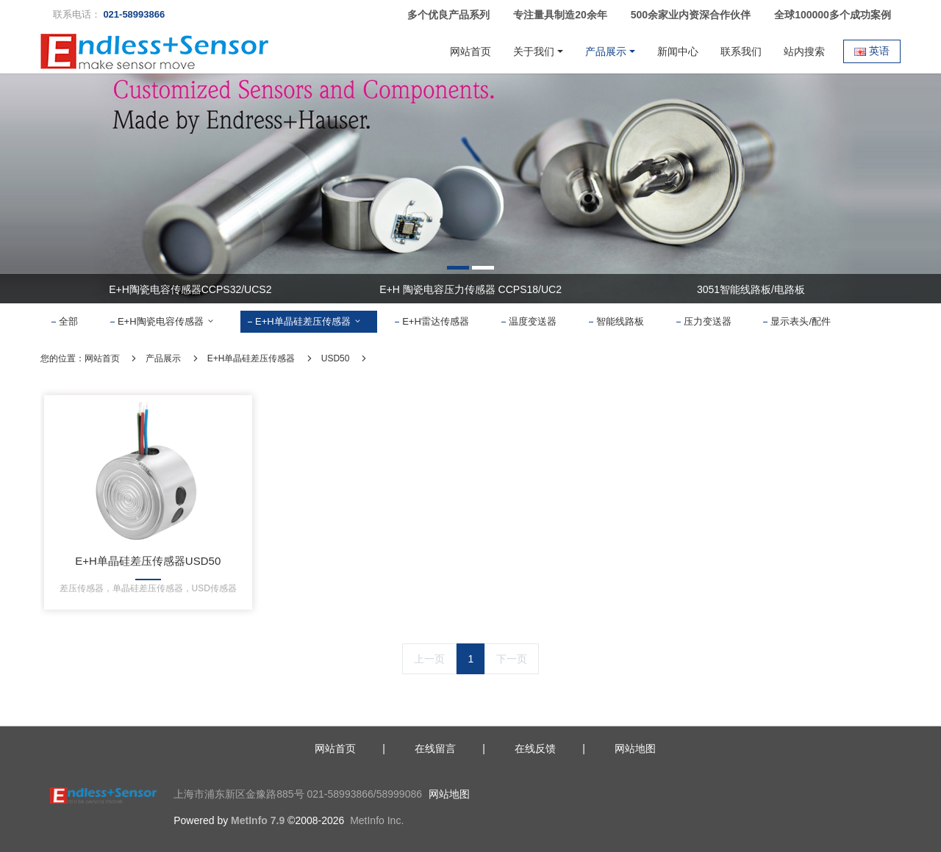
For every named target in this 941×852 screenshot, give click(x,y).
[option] (470, 188)
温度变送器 (533, 321)
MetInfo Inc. (377, 820)
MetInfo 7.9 (258, 820)
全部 (68, 321)
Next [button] (883, 288)
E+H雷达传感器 (435, 321)
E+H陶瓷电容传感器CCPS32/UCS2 (190, 289)
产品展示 (163, 358)
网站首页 (470, 51)
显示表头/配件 (800, 321)
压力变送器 (707, 321)
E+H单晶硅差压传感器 (308, 321)
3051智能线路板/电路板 (751, 289)
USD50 (335, 358)
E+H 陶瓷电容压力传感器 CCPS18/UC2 (470, 289)
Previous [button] (57, 288)
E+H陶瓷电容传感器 (166, 321)
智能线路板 (620, 321)
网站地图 (449, 794)
